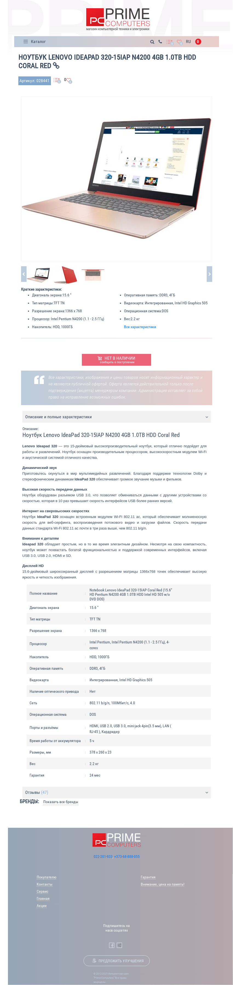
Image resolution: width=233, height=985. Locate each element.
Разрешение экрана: (48, 311)
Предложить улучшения (121, 961)
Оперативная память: (141, 295)
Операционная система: (143, 311)
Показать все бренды (60, 802)
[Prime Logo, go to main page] (118, 19)
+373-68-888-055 (127, 856)
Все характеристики (140, 327)
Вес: (127, 319)
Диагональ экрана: (47, 295)
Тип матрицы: (43, 303)
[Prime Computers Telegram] (119, 945)
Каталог (38, 41)
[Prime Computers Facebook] (111, 945)
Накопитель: (42, 327)
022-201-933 (103, 856)
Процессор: (41, 319)
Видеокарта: (134, 303)
